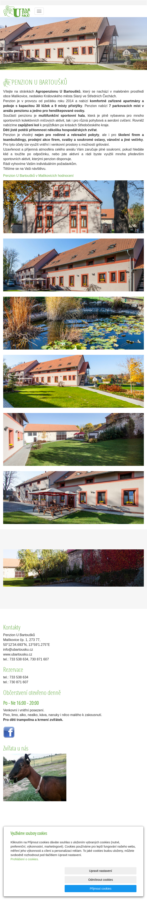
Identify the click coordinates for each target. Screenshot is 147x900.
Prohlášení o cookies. (25, 877)
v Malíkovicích (46, 175)
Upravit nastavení (50, 888)
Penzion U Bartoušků (19, 175)
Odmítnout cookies (85, 888)
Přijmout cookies (120, 888)
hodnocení (66, 175)
